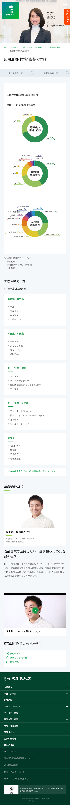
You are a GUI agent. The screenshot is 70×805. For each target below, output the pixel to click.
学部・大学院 (10, 694)
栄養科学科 (15, 662)
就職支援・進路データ (37, 47)
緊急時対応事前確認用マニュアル (19, 758)
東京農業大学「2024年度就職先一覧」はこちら (33, 471)
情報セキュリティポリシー (16, 772)
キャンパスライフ (12, 706)
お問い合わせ (10, 738)
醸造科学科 (15, 653)
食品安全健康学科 (18, 658)
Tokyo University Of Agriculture (39, 798)
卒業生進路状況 (56, 47)
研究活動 (8, 700)
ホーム (6, 47)
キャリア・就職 (19, 47)
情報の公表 (9, 745)
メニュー (65, 8)
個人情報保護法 (11, 765)
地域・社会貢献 (11, 726)
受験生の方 (67, 17)
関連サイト (9, 732)
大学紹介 (8, 687)
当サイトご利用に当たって (16, 778)
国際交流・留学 (11, 719)
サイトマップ (10, 751)
